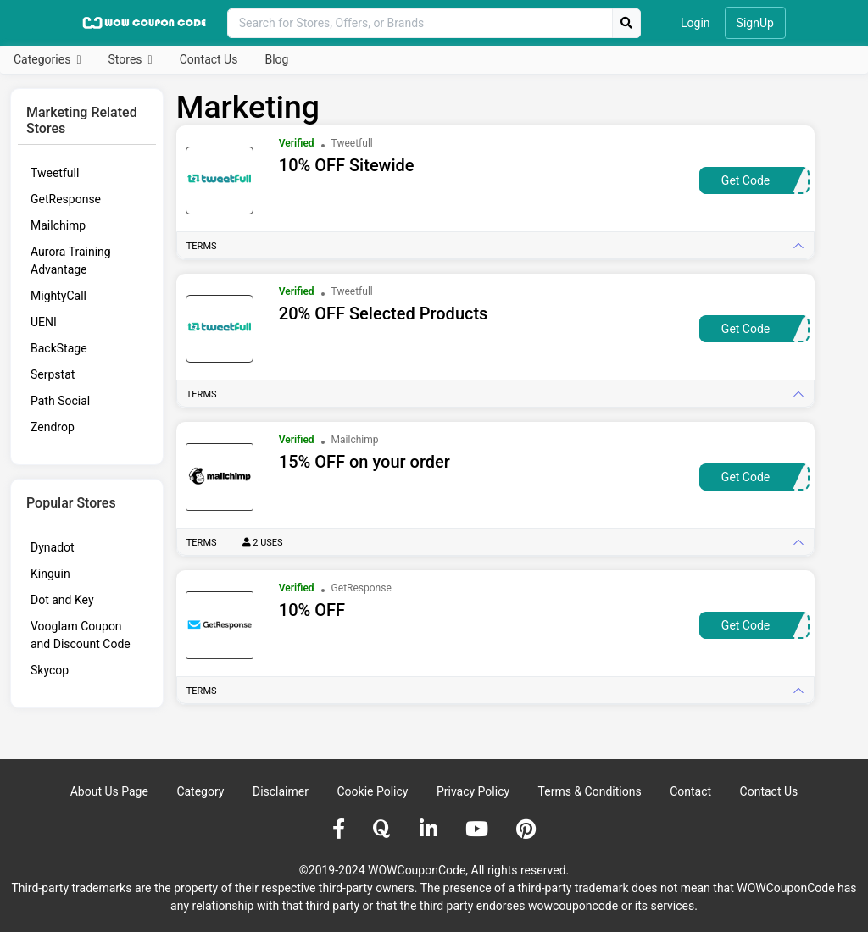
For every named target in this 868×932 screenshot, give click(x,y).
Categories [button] (44, 59)
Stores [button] (126, 59)
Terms (201, 246)
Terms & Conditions (590, 791)
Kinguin (50, 573)
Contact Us (209, 59)
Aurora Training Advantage (71, 260)
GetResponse (66, 199)
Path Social (60, 401)
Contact (690, 791)
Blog (276, 59)
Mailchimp (58, 225)
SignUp (755, 23)
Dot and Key (62, 600)
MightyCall (58, 295)
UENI (44, 322)
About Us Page (109, 791)
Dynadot (53, 547)
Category (200, 791)
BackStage (59, 348)
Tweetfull (55, 173)
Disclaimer (281, 791)
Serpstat (53, 374)
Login (695, 23)
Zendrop (53, 427)
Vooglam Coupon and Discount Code (81, 635)
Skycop (50, 670)
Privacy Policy (473, 791)
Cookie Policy (372, 791)
